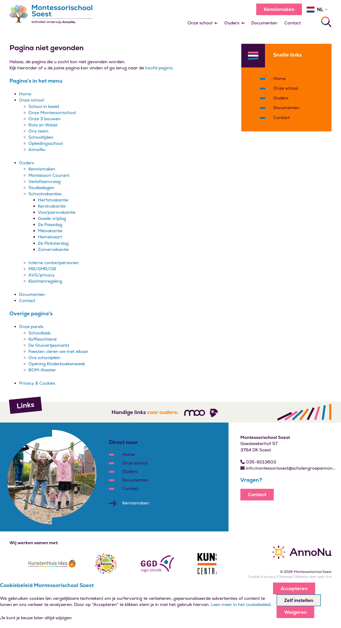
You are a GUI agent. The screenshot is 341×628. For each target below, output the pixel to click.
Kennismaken (279, 9)
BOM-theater (42, 370)
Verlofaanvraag (44, 181)
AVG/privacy (41, 275)
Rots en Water (43, 125)
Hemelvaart (50, 237)
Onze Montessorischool (52, 112)
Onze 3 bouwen (44, 118)
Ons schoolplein (44, 357)
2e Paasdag (50, 224)
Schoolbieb (39, 333)
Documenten (264, 23)
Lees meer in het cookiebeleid (240, 604)
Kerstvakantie (52, 206)
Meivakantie (50, 230)
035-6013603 (258, 462)
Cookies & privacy (262, 577)
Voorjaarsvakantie (56, 212)
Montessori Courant (48, 175)
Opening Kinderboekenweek (56, 363)
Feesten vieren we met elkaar (58, 351)
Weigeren (295, 612)
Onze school (200, 23)
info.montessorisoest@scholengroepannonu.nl (288, 468)
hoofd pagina (158, 68)
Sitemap (285, 577)
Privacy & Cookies (37, 383)
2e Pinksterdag (53, 243)
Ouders (231, 23)
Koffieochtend (42, 339)
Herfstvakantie (53, 200)
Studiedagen (41, 187)
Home (25, 94)
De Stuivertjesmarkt (48, 345)
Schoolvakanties (45, 193)
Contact (292, 23)
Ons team (38, 131)
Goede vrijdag (52, 218)
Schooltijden (40, 137)
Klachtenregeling (45, 281)
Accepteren (294, 588)
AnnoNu (36, 149)
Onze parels (31, 326)
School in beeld (43, 106)
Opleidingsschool (45, 143)
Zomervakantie (53, 249)
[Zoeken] (326, 22)
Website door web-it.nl (313, 577)
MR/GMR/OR (42, 269)
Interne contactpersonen (53, 262)
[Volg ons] (194, 413)
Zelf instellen (298, 600)
